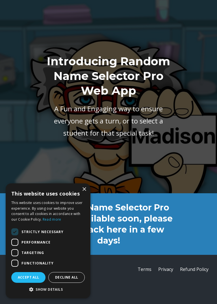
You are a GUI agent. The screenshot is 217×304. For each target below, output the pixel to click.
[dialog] (48, 240)
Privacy (165, 269)
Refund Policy (194, 269)
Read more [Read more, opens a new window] (52, 219)
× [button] (84, 189)
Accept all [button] (28, 277)
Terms (144, 269)
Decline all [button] (66, 277)
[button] (48, 289)
